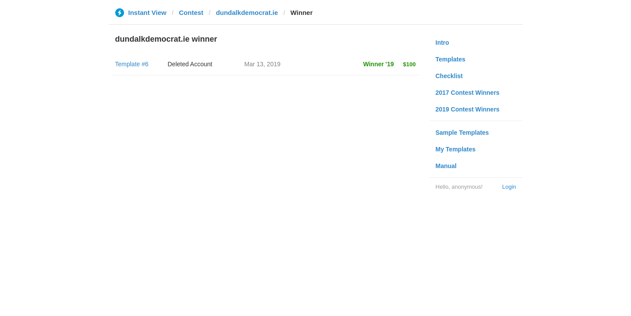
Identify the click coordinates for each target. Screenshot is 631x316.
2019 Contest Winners (468, 109)
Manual (446, 165)
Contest (191, 12)
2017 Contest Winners (468, 92)
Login (509, 186)
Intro (442, 42)
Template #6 (132, 64)
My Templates (456, 149)
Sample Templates (462, 132)
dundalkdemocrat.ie (247, 12)
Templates (450, 59)
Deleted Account (190, 64)
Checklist (449, 75)
